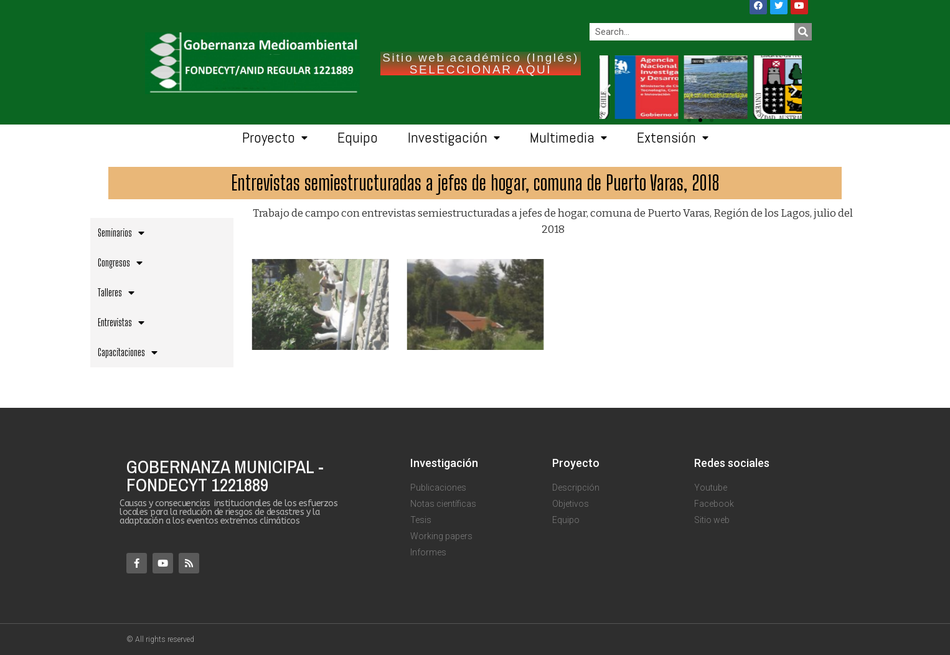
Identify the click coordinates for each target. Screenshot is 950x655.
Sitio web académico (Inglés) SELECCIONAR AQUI (480, 63)
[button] (711, 120)
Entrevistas (121, 322)
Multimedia (568, 137)
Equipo (357, 137)
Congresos (120, 263)
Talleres (116, 292)
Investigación (454, 137)
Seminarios (121, 233)
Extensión (672, 137)
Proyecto (275, 137)
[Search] (803, 31)
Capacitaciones (128, 352)
